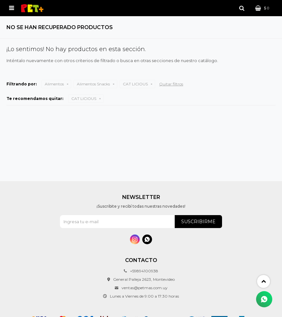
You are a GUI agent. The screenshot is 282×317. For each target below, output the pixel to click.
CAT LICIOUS (135, 84)
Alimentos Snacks (93, 84)
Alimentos (54, 84)
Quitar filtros (171, 84)
